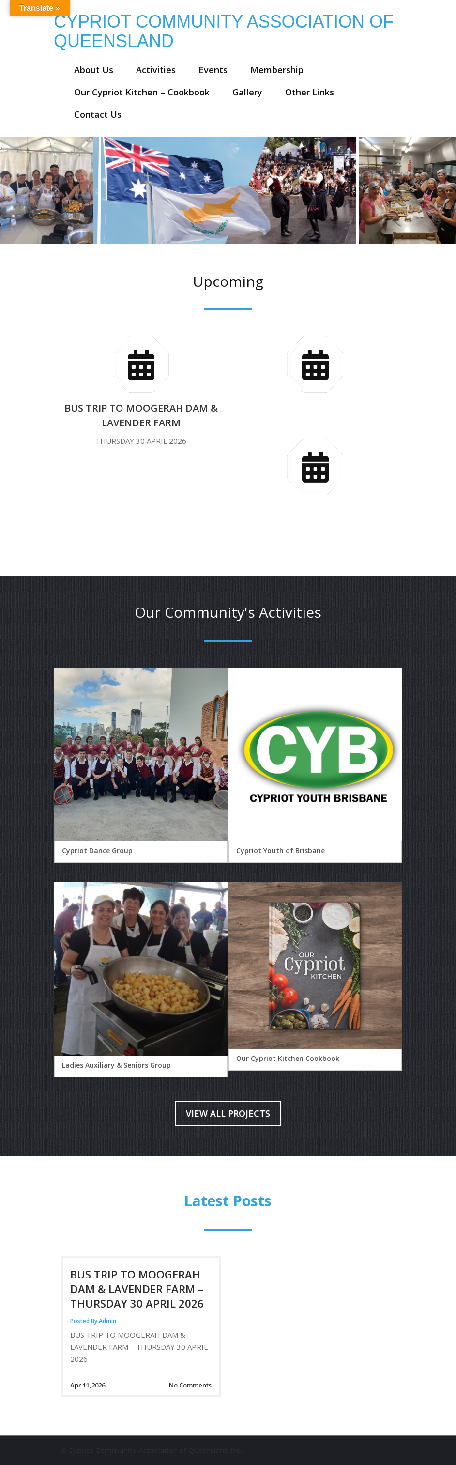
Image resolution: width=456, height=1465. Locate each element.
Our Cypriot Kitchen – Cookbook (142, 92)
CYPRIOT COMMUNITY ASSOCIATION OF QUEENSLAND (224, 31)
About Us (93, 70)
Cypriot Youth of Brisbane (280, 850)
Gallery (247, 92)
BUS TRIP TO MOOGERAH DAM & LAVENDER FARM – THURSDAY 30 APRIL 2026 (137, 1288)
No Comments (190, 1385)
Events (213, 70)
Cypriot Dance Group (97, 850)
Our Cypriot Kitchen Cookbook (287, 1058)
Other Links (309, 92)
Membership (277, 70)
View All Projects (228, 1113)
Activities (156, 70)
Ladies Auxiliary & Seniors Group (116, 1065)
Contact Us (98, 114)
